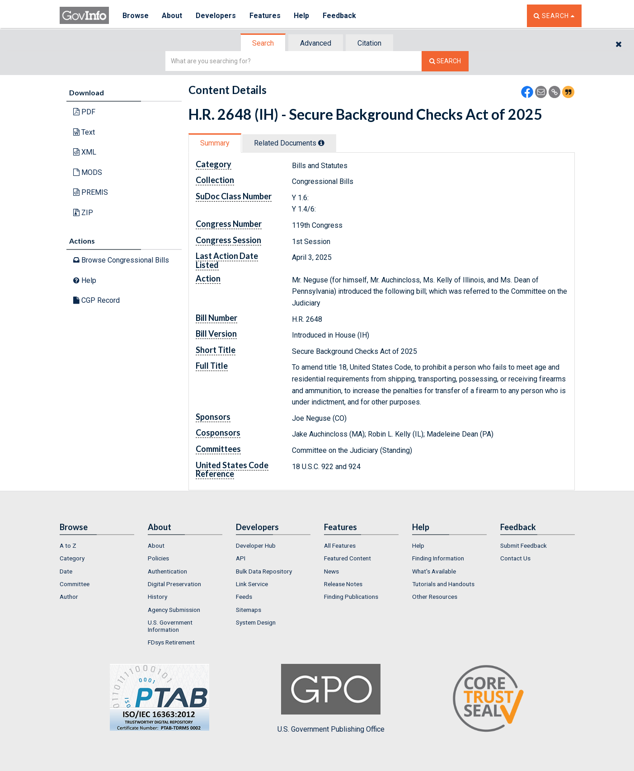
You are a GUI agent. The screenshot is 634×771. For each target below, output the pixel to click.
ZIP (83, 212)
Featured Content (347, 558)
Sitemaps (248, 609)
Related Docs (289, 143)
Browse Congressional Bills (121, 260)
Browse (135, 15)
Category (72, 558)
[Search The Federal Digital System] (445, 61)
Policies (158, 558)
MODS (87, 172)
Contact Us (515, 558)
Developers (216, 15)
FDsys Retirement (171, 642)
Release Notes (343, 584)
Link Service (252, 584)
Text (84, 132)
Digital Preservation (174, 584)
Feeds (244, 596)
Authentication (167, 571)
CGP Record (96, 300)
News (331, 571)
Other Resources (434, 596)
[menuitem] (97, 545)
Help (302, 15)
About (172, 15)
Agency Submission (174, 609)
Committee (74, 584)
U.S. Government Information (170, 626)
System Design (256, 622)
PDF (84, 112)
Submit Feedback (523, 545)
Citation (369, 43)
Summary (215, 143)
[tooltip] (321, 142)
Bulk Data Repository (264, 571)
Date (66, 571)
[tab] (263, 43)
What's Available (434, 571)
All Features (340, 545)
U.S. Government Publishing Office (331, 698)
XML (84, 152)
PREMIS (90, 192)
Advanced (315, 43)
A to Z (68, 545)
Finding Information (438, 558)
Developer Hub (256, 545)
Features (265, 15)
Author (69, 596)
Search (263, 43)
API (240, 558)
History (157, 596)
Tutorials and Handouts (443, 584)
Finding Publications (351, 596)
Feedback (340, 15)
